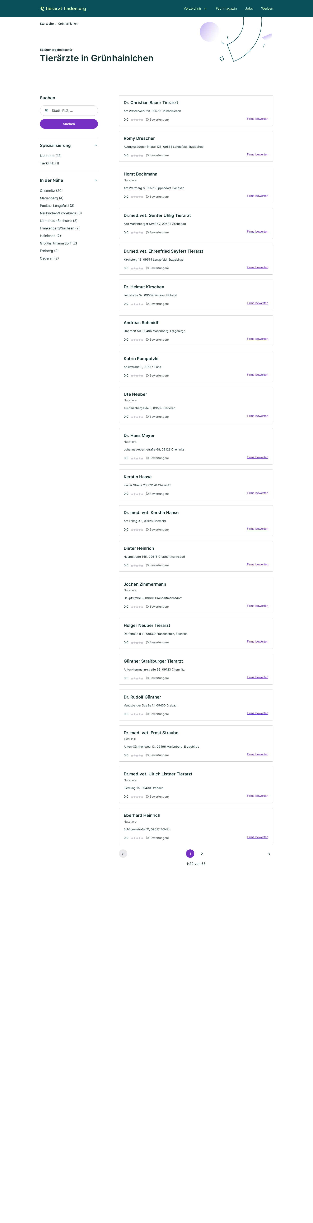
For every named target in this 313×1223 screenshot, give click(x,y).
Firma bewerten (257, 119)
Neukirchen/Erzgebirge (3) (61, 213)
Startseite (47, 24)
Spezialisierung (55, 145)
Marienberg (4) (52, 198)
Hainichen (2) (50, 236)
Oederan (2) (49, 259)
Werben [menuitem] (267, 8)
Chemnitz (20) (51, 191)
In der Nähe (51, 180)
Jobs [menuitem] (249, 8)
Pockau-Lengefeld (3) (57, 206)
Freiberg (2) (49, 251)
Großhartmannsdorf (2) (58, 244)
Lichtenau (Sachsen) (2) (59, 221)
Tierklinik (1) (49, 164)
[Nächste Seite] (269, 862)
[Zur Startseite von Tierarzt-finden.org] (63, 8)
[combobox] (69, 111)
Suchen (69, 124)
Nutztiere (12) (51, 156)
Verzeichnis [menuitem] (193, 8)
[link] (196, 111)
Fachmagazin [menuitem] (226, 8)
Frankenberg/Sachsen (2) (60, 229)
